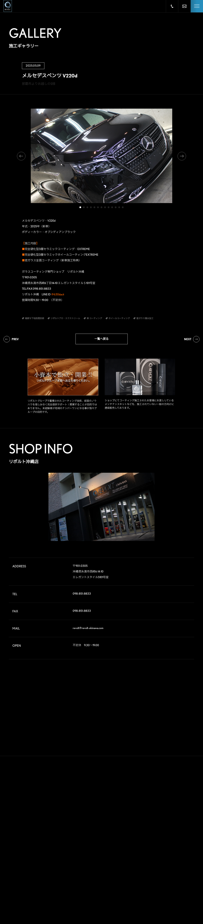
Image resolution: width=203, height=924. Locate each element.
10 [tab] (112, 207)
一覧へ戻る (101, 339)
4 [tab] (91, 207)
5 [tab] (94, 207)
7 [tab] (101, 207)
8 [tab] (105, 207)
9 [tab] (108, 207)
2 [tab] (84, 207)
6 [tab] (98, 207)
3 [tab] (87, 207)
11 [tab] (116, 207)
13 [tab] (123, 207)
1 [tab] (80, 207)
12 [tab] (119, 207)
